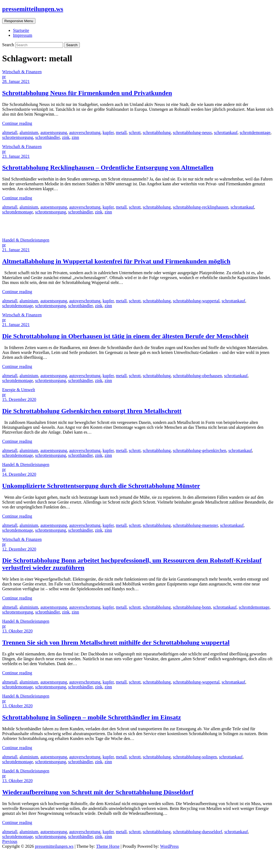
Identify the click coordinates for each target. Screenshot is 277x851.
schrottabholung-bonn (192, 607)
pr (4, 76)
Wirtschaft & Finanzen (22, 71)
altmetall (9, 132)
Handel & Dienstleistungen (25, 240)
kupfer (108, 132)
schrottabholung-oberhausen (197, 375)
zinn (75, 137)
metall (121, 132)
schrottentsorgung (17, 137)
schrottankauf (226, 132)
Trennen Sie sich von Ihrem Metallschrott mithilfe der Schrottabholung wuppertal (116, 642)
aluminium (28, 132)
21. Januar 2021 (16, 249)
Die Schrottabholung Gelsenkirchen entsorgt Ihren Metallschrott (92, 410)
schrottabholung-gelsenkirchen (199, 450)
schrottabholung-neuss (192, 132)
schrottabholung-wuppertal (196, 301)
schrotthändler (47, 137)
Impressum (22, 35)
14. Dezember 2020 (19, 474)
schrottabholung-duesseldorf (197, 831)
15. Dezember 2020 (19, 399)
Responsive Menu (18, 21)
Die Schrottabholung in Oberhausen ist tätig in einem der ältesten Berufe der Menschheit (125, 336)
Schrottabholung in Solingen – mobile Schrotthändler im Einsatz (91, 717)
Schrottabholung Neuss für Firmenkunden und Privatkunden (87, 92)
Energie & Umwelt (18, 389)
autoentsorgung (53, 132)
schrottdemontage (255, 132)
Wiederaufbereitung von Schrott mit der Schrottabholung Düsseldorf (97, 792)
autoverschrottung (85, 132)
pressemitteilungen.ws (32, 8)
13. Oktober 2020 (17, 631)
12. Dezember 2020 (19, 549)
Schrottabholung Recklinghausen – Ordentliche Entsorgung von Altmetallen (107, 167)
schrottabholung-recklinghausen (200, 207)
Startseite (21, 30)
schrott (135, 132)
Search (8, 44)
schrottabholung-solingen (195, 757)
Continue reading (17, 123)
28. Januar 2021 (16, 81)
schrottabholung (157, 132)
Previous (9, 841)
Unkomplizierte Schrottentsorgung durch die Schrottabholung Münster (101, 485)
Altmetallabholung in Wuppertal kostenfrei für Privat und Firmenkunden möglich (116, 261)
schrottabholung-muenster (195, 525)
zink (66, 137)
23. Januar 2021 (16, 156)
